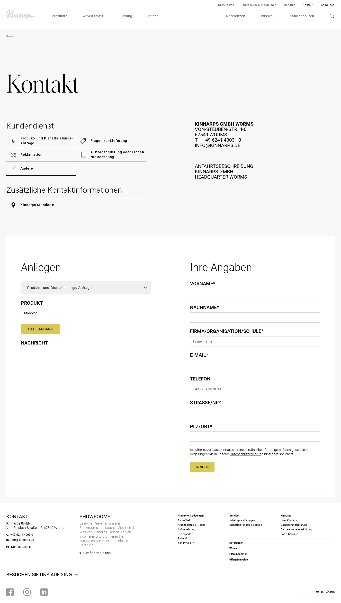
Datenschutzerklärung (246, 454)
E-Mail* (199, 355)
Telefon (200, 378)
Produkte (59, 16)
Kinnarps (289, 5)
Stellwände (184, 534)
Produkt (32, 303)
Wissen (267, 16)
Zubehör (183, 538)
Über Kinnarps (289, 520)
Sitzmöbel (184, 520)
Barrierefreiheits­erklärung (296, 529)
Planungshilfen (301, 16)
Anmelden (328, 5)
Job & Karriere (289, 534)
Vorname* (202, 283)
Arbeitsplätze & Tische (191, 524)
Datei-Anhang (40, 329)
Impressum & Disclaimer (259, 5)
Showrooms (226, 5)
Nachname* (204, 307)
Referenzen (235, 16)
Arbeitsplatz (93, 16)
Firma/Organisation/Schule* (226, 331)
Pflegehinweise (238, 559)
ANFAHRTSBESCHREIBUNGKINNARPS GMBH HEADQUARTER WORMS (224, 171)
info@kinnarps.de (217, 145)
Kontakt (308, 5)
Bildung (125, 16)
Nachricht (34, 342)
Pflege (153, 16)
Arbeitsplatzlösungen (242, 520)
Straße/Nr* (205, 402)
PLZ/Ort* (201, 426)
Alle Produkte (186, 543)
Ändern (330, 592)
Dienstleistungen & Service (245, 524)
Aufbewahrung (186, 529)
